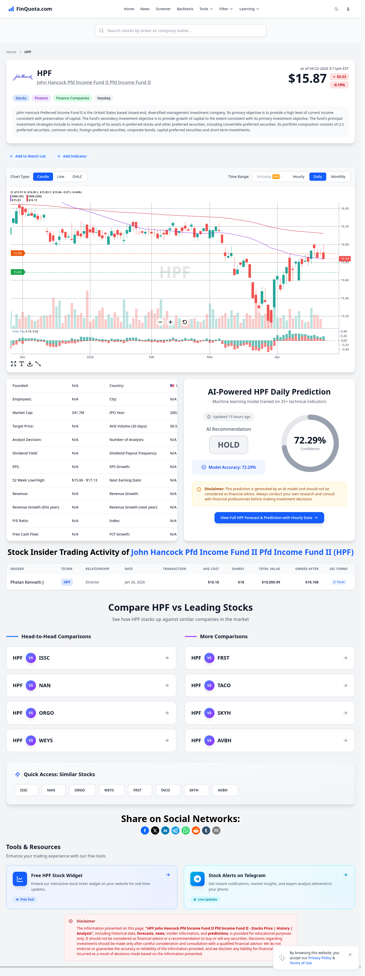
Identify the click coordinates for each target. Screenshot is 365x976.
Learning (250, 8)
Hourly (298, 176)
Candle (43, 176)
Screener (163, 8)
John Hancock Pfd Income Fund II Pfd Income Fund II (94, 82)
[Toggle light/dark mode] (336, 9)
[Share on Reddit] (196, 830)
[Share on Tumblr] (206, 830)
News (145, 8)
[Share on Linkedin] (165, 830)
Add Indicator (72, 156)
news (160, 933)
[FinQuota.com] (30, 8)
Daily (317, 176)
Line (60, 176)
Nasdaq (103, 98)
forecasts (145, 933)
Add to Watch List (27, 156)
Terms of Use (301, 962)
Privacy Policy (319, 957)
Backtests (185, 8)
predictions (218, 933)
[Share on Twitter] (155, 830)
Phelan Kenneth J (27, 582)
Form (339, 582)
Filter (226, 8)
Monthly (338, 176)
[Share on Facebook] (145, 830)
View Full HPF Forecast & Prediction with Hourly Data (269, 517)
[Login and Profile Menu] (348, 9)
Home (129, 8)
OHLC (77, 176)
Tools (206, 8)
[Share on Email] (216, 830)
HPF (67, 582)
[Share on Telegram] (175, 830)
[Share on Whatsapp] (186, 830)
